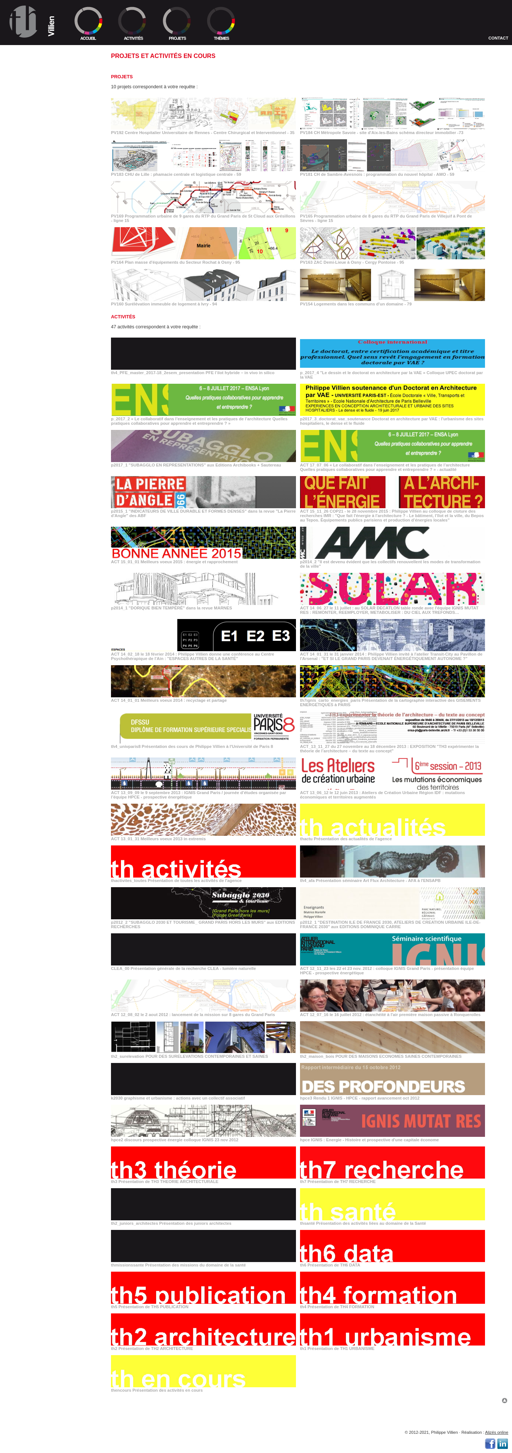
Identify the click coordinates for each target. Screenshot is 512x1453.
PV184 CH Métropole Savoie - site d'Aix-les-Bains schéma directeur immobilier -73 (392, 130)
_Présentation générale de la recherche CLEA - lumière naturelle (43, 617)
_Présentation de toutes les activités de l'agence (50, 569)
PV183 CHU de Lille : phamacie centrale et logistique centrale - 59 (203, 172)
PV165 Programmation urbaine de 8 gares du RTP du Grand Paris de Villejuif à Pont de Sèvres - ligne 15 (392, 216)
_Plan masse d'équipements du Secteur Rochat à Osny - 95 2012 (50, 202)
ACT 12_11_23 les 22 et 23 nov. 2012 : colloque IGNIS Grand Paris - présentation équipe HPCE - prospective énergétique (392, 968)
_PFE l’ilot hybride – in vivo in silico (51, 254)
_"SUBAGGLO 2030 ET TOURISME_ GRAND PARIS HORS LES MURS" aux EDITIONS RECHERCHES (48, 591)
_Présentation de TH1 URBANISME (40, 792)
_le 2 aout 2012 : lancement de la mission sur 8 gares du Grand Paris (49, 641)
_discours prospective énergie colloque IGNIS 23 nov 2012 (43, 705)
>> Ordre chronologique (34, 74)
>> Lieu (12, 63)
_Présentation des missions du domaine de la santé (50, 760)
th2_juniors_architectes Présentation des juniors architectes (203, 1221)
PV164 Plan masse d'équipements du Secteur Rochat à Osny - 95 (203, 260)
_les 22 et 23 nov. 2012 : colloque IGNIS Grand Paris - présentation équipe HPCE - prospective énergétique (51, 629)
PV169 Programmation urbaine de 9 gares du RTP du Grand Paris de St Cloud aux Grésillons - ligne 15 (203, 216)
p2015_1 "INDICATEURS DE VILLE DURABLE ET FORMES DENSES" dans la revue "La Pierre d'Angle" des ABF (203, 511)
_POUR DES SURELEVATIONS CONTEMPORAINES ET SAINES (48, 665)
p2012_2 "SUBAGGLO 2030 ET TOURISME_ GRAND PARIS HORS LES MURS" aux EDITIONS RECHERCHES (203, 922)
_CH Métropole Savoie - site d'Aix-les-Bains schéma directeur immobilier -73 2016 (47, 140)
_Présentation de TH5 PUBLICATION (42, 774)
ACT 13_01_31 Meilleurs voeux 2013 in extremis (203, 836)
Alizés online (496, 1432)
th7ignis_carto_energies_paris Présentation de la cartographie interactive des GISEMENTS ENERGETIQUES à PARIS (392, 700)
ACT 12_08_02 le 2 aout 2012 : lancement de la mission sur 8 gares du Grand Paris (203, 1012)
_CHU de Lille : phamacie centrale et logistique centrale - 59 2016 (47, 150)
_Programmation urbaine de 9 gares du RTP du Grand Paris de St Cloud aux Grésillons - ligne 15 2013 (50, 176)
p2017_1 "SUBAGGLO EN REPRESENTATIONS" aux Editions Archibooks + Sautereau (203, 462)
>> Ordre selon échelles (34, 84)
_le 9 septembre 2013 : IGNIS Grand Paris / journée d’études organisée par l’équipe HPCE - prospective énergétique (51, 527)
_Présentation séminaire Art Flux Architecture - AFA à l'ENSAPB (47, 579)
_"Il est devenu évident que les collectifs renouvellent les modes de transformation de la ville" (44, 400)
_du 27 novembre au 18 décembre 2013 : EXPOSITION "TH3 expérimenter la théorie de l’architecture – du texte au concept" (51, 513)
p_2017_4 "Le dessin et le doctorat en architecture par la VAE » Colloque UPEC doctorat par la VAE (392, 372)
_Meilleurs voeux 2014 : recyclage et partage (40, 477)
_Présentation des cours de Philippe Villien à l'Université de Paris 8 (48, 501)
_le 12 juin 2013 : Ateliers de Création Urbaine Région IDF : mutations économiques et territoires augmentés (45, 541)
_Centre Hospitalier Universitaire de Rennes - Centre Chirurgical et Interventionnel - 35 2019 (47, 128)
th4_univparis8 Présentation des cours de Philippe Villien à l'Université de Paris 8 (203, 744)
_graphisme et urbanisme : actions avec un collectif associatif (50, 685)
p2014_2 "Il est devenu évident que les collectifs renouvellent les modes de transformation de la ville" (392, 561)
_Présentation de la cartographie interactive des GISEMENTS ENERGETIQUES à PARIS (51, 489)
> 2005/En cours (22, 94)
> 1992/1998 (16, 105)
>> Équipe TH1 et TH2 (27, 58)
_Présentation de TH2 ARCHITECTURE (44, 786)
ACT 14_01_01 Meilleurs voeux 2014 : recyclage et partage (203, 698)
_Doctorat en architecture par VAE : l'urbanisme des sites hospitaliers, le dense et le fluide (52, 304)
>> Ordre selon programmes (38, 79)
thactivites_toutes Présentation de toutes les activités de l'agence (203, 878)
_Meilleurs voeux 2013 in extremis (51, 551)
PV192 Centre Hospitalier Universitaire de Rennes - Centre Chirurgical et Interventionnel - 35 (203, 130)
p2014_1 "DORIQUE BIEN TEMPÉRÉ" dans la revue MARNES (203, 605)
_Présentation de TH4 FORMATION (40, 780)
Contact (498, 38)
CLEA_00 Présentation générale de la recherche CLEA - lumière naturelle (203, 966)
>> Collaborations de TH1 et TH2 (42, 68)
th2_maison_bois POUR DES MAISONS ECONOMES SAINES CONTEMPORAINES (392, 1054)
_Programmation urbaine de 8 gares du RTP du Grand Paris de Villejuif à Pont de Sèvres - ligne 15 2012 (50, 190)
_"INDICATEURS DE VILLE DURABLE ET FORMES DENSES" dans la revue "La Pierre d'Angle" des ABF (46, 350)
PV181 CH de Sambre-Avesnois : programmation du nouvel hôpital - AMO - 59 (392, 172)
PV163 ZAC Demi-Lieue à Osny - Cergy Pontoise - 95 (392, 260)
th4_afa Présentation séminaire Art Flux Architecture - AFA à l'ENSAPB (392, 878)
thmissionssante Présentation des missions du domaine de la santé (203, 1262)
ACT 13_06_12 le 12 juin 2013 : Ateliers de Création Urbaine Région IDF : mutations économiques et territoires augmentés (392, 792)
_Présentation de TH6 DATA (34, 768)
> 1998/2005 (16, 100)
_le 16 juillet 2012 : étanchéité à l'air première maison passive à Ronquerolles (49, 653)
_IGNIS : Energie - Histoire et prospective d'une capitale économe (51, 715)
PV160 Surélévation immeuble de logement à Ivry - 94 (203, 301)
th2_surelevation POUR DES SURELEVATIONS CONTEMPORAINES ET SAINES (203, 1054)
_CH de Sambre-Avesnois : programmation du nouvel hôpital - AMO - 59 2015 (49, 162)
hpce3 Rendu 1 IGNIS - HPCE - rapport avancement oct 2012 (392, 1095)
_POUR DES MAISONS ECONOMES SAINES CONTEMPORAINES (40, 675)
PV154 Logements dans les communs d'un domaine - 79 (392, 301)
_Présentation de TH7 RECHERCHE (41, 733)
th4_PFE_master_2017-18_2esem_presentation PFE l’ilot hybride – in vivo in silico (203, 370)
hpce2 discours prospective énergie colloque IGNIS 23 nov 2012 (203, 1137)
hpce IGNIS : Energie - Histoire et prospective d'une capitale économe (392, 1137)
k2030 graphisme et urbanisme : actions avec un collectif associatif (203, 1095)
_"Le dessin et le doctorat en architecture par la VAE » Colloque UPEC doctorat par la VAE (47, 268)
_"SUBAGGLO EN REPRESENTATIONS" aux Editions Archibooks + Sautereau (49, 316)
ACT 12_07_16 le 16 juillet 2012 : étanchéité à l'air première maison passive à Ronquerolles (392, 1012)
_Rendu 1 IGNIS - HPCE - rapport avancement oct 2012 (41, 695)
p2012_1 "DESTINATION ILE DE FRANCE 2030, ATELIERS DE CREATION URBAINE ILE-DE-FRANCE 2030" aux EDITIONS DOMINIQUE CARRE (392, 922)
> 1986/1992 (16, 110)
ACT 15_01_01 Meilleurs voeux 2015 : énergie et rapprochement (203, 559)
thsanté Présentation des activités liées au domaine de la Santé (392, 1221)
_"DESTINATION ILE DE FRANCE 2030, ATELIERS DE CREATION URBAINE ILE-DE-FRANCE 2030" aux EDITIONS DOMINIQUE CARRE (48, 605)
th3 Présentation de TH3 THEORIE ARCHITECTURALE (203, 1179)
